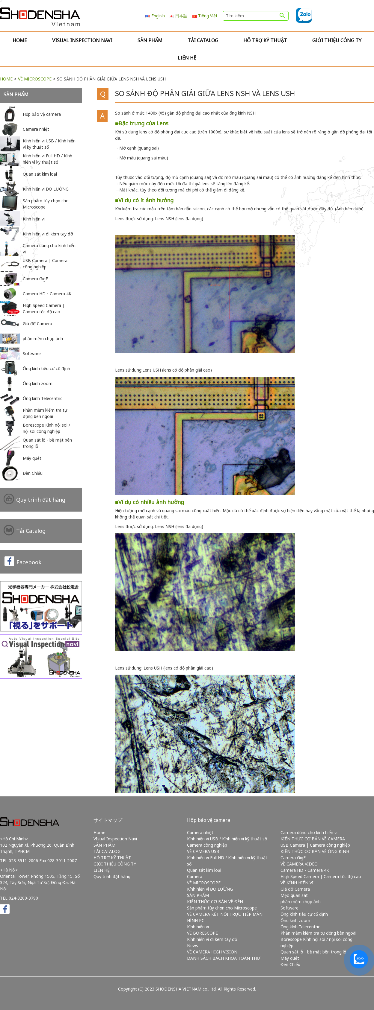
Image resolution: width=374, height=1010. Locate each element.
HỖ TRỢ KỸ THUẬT (265, 40)
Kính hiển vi (198, 927)
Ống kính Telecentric (300, 927)
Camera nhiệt (200, 832)
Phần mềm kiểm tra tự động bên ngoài (318, 933)
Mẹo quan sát (294, 895)
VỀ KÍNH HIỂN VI (296, 883)
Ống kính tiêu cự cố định (304, 914)
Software (289, 908)
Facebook (28, 562)
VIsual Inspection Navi (82, 40)
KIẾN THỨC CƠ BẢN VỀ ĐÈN (215, 901)
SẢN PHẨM (150, 40)
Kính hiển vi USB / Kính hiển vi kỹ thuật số (227, 839)
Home (20, 40)
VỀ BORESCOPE (202, 933)
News (192, 945)
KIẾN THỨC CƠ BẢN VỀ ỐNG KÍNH (314, 851)
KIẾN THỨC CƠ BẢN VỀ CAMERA (312, 839)
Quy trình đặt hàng (40, 499)
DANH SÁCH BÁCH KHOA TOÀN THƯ (223, 958)
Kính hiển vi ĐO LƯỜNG (210, 889)
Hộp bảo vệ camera (208, 820)
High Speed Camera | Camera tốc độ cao (320, 876)
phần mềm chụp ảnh (300, 901)
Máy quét (289, 958)
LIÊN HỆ (187, 57)
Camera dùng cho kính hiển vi (308, 832)
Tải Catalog (31, 530)
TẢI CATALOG (203, 40)
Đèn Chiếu (290, 964)
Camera (194, 876)
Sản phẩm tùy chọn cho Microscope (222, 908)
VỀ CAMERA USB (203, 851)
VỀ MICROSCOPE (35, 79)
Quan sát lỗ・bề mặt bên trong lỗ (313, 952)
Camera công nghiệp (207, 845)
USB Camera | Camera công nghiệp (315, 845)
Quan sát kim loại (204, 870)
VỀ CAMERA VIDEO (299, 864)
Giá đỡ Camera (295, 889)
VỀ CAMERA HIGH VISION (212, 952)
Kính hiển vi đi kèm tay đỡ (212, 939)
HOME (6, 79)
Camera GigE (293, 857)
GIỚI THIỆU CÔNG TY (336, 40)
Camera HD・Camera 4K (304, 870)
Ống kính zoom (295, 920)
